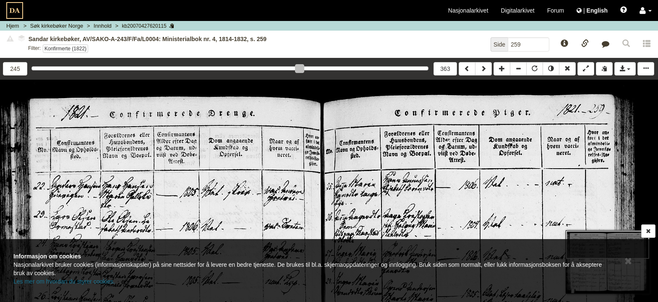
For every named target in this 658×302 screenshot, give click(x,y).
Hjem (12, 26)
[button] (645, 10)
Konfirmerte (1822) (65, 49)
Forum (555, 10)
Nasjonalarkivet (468, 10)
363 (445, 68)
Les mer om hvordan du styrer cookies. (64, 281)
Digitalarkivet (518, 10)
